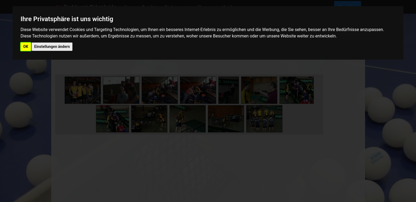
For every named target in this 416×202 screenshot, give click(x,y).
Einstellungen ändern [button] (52, 46)
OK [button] (25, 46)
